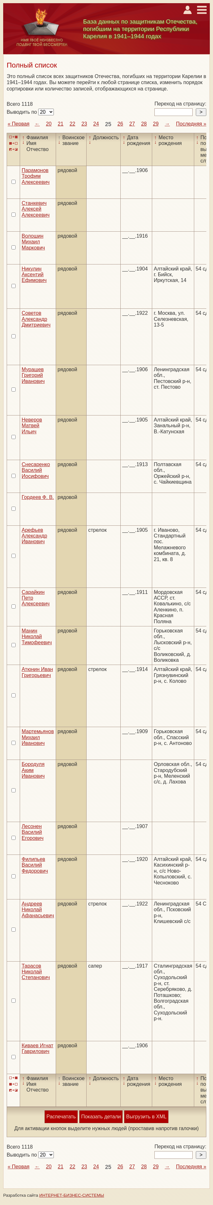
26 (120, 123)
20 (49, 123)
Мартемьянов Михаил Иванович (38, 737)
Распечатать (61, 1116)
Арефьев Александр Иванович (34, 536)
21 (60, 123)
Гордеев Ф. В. (38, 497)
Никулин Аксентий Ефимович (34, 274)
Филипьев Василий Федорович (35, 865)
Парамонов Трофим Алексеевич (36, 176)
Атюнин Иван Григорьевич (37, 672)
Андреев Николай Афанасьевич (38, 909)
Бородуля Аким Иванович (33, 770)
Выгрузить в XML (146, 1116)
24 (96, 123)
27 (132, 123)
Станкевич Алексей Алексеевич (36, 209)
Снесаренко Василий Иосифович (36, 470)
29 (156, 123)
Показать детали (101, 1116)
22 (72, 123)
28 (144, 123)
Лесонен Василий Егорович (33, 832)
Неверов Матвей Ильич (32, 425)
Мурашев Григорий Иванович (33, 375)
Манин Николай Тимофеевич (37, 636)
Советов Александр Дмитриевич (36, 319)
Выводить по (22, 112)
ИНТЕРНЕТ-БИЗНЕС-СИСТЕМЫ (71, 1195)
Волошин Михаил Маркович (33, 241)
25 (108, 124)
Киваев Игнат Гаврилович (37, 1048)
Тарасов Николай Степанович (36, 971)
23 (84, 123)
